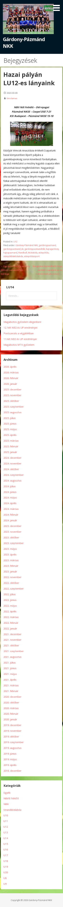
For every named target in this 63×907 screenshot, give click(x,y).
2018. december (12, 770)
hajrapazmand (10, 252)
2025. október (11, 401)
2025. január (10, 452)
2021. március (11, 685)
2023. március (11, 560)
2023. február (11, 565)
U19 (6, 866)
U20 (6, 872)
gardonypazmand (47, 245)
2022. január (10, 628)
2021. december (12, 634)
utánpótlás (43, 252)
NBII (6, 804)
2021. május (10, 674)
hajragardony (52, 249)
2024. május (10, 497)
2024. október (11, 469)
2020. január (10, 719)
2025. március (11, 440)
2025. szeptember (14, 406)
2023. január (10, 571)
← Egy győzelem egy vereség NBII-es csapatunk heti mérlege (15, 270)
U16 (6, 849)
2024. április (10, 503)
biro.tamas (12, 98)
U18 (6, 861)
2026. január (10, 383)
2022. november (12, 577)
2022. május (10, 605)
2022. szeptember (14, 588)
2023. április (10, 554)
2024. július (10, 486)
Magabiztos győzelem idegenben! (22, 322)
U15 (6, 843)
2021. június (10, 668)
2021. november (12, 639)
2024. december (12, 457)
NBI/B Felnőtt (11, 798)
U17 (6, 855)
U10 (6, 815)
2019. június (10, 753)
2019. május (10, 759)
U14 (6, 838)
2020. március (11, 708)
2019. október (11, 736)
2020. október (11, 702)
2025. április (10, 435)
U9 (5, 883)
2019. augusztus (13, 748)
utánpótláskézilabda (13, 256)
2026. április (10, 366)
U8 (5, 878)
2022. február (11, 622)
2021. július (10, 662)
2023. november (12, 531)
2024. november (12, 463)
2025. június (10, 423)
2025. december (12, 389)
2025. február (11, 446)
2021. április (10, 679)
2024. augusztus (13, 480)
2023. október (11, 537)
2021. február (11, 691)
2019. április (10, 765)
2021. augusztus (13, 656)
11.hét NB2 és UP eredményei (20, 339)
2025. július (10, 418)
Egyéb (7, 792)
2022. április (10, 611)
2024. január (10, 520)
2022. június (10, 600)
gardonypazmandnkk (35, 249)
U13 (6, 832)
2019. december (12, 725)
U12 (15, 241)
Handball (22, 252)
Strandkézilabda (12, 809)
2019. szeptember (14, 742)
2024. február (11, 514)
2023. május (10, 548)
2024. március (11, 509)
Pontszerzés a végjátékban (19, 333)
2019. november (12, 730)
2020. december (12, 696)
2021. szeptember (14, 651)
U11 (6, 821)
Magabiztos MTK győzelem (19, 344)
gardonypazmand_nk (13, 249)
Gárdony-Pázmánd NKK (26, 245)
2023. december (12, 526)
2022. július (10, 594)
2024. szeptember (14, 474)
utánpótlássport (31, 256)
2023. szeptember (14, 543)
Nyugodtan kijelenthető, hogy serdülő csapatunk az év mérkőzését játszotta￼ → (47, 270)
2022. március (11, 617)
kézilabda (32, 252)
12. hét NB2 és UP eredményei (20, 327)
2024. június (10, 492)
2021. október (11, 645)
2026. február (11, 378)
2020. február (11, 713)
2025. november (12, 395)
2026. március (11, 372)
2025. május (10, 429)
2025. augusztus (13, 412)
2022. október (11, 582)
